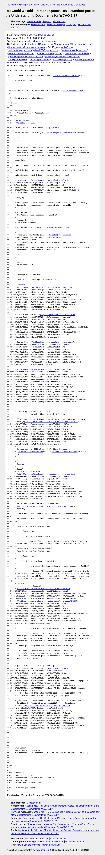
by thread (59, 841)
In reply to (71, 24)
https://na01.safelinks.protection (57, 315)
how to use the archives (28, 845)
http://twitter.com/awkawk (23, 123)
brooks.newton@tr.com (27, 227)
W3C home (10, 5)
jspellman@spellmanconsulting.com (25, 56)
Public (36, 5)
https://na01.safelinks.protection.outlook (49, 668)
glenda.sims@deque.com (49, 53)
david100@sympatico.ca (20, 50)
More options (59, 21)
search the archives (51, 845)
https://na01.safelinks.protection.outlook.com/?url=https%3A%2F (43, 601)
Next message (38, 24)
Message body (34, 21)
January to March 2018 (74, 5)
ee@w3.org (66, 47)
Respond (47, 21)
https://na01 (53, 379)
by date (49, 841)
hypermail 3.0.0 (43, 850)
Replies (14, 27)
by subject (70, 841)
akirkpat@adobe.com (41, 44)
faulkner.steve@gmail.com (74, 50)
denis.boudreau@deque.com (42, 41)
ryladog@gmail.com (43, 35)
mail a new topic (58, 838)
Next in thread (84, 24)
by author (81, 841)
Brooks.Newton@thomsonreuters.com (73, 44)
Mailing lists (24, 5)
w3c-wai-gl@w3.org (50, 5)
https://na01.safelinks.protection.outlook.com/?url (41, 180)
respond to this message (36, 838)
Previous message (56, 24)
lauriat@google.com (17, 59)
